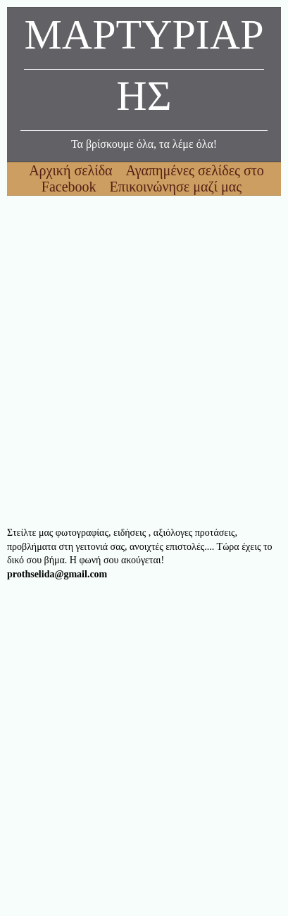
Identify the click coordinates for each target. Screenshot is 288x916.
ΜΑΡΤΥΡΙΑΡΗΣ (143, 69)
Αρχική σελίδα (72, 170)
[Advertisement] (144, 361)
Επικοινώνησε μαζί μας (176, 186)
